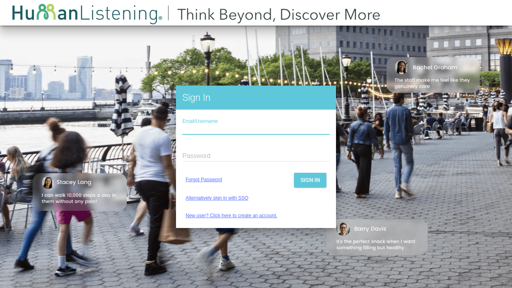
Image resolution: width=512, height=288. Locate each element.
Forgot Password (204, 179)
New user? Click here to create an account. (231, 215)
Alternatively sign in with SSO (217, 198)
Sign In (310, 180)
